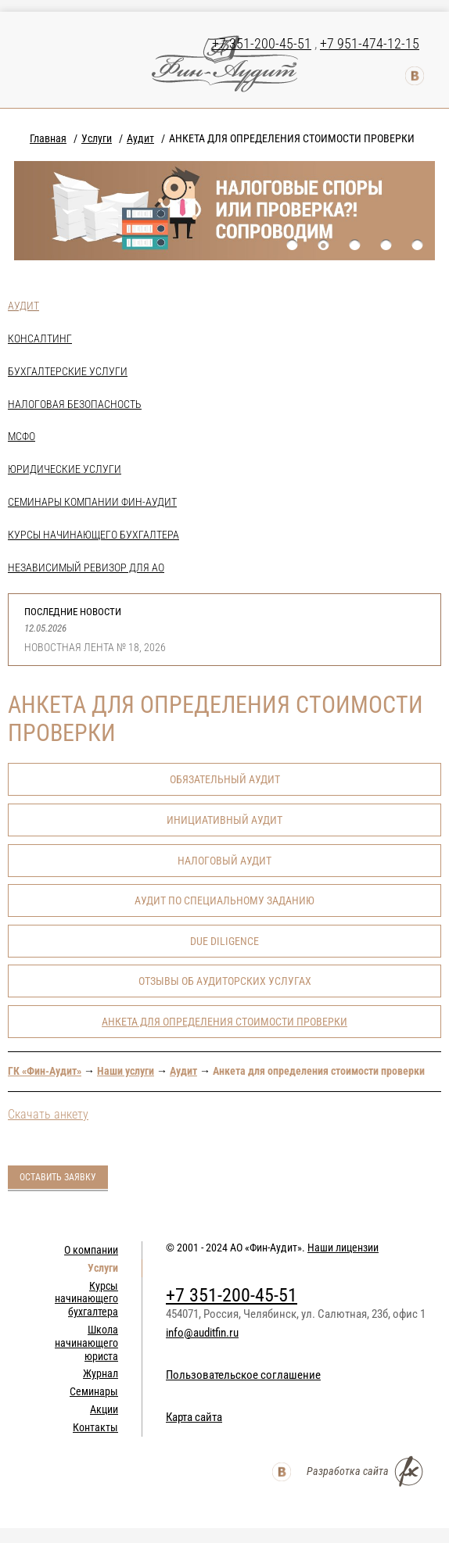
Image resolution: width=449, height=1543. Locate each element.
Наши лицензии (343, 1247)
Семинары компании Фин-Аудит (92, 502)
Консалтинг (40, 338)
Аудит (23, 305)
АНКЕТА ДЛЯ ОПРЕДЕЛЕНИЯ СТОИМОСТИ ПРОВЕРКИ (224, 1021)
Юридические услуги (64, 469)
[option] (224, 210)
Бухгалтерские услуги (68, 371)
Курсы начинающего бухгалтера (93, 534)
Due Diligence (224, 941)
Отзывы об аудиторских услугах (224, 981)
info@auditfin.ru (202, 1333)
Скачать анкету (48, 1114)
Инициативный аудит (224, 820)
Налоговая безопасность (75, 404)
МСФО (21, 436)
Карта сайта (194, 1417)
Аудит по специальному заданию (224, 900)
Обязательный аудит (225, 779)
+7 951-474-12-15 (369, 43)
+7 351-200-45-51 (261, 43)
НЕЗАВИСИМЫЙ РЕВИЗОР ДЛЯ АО (86, 567)
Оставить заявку (58, 1177)
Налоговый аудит (224, 860)
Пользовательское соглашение (243, 1375)
